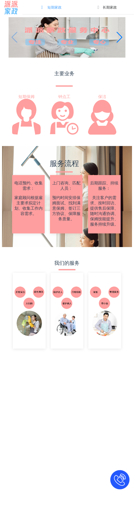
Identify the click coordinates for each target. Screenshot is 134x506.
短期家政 (54, 7)
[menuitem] (50, 7)
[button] (119, 37)
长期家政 (110, 7)
